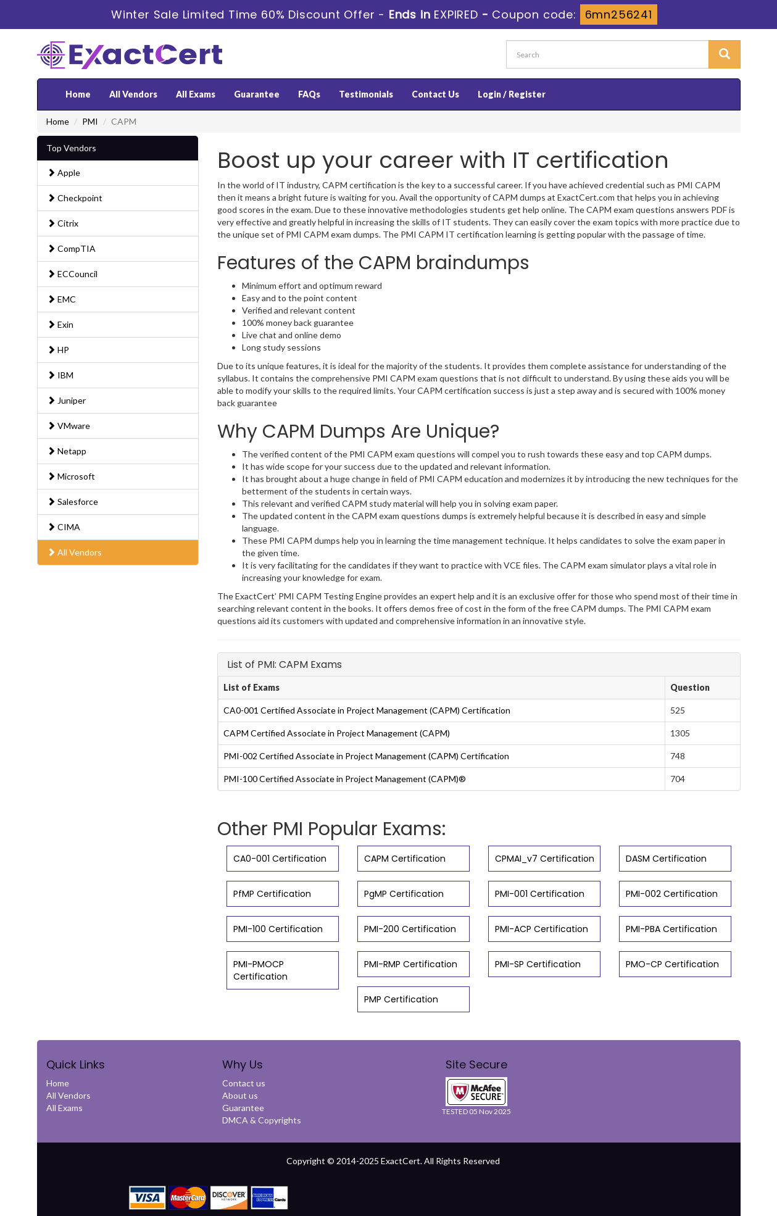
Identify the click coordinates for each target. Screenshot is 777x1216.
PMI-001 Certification (539, 894)
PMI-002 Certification (672, 894)
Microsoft (71, 476)
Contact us (243, 1083)
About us (240, 1095)
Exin (60, 324)
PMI (90, 121)
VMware (68, 425)
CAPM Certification (405, 858)
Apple (63, 172)
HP (58, 349)
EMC (61, 299)
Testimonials (366, 94)
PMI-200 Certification (410, 929)
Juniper (66, 400)
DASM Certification (666, 858)
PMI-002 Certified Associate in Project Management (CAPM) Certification (366, 756)
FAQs (309, 94)
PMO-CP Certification (672, 964)
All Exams (195, 94)
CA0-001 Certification (279, 858)
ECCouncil (72, 274)
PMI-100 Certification (278, 929)
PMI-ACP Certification (541, 929)
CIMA (63, 527)
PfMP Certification (272, 894)
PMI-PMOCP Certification (260, 970)
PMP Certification (401, 999)
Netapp (66, 451)
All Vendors (133, 94)
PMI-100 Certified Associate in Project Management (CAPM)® (344, 778)
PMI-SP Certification (538, 964)
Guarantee (257, 94)
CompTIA (71, 248)
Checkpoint (74, 198)
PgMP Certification (404, 894)
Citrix (62, 223)
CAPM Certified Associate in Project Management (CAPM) (336, 733)
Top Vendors (71, 148)
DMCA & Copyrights (261, 1120)
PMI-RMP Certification (410, 964)
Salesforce (72, 501)
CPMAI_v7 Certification (544, 858)
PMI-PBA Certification (671, 929)
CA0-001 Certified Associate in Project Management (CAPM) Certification (366, 710)
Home (78, 94)
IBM (60, 375)
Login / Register (512, 94)
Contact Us (435, 94)
